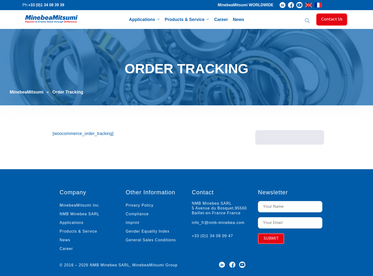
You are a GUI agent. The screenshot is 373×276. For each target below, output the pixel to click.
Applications (142, 19)
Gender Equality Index (147, 231)
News (238, 19)
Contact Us (331, 19)
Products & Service (185, 19)
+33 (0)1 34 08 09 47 (212, 236)
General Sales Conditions (151, 240)
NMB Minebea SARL (79, 214)
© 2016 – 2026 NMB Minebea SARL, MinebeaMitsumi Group (119, 265)
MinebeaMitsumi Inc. (80, 205)
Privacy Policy (139, 205)
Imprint (132, 223)
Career (221, 19)
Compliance (137, 214)
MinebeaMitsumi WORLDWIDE (245, 5)
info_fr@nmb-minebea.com (218, 223)
